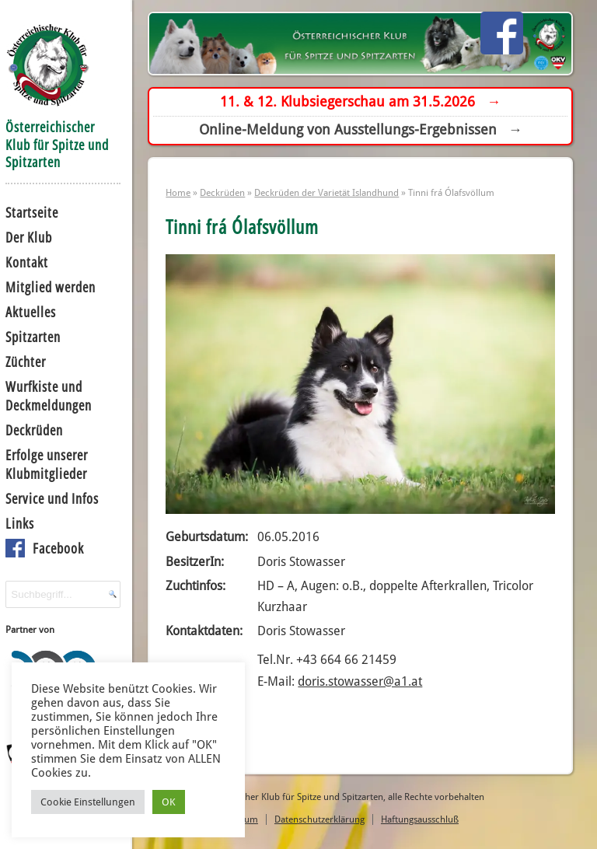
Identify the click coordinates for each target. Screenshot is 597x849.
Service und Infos (52, 498)
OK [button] (169, 802)
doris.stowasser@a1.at (360, 682)
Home (178, 192)
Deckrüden (34, 430)
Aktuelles (30, 311)
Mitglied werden (50, 287)
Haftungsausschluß (420, 819)
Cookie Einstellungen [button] (87, 802)
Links (19, 523)
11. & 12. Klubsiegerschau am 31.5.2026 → (360, 101)
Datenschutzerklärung (319, 819)
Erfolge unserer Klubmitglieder (46, 464)
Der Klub (28, 237)
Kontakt (26, 262)
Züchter (25, 361)
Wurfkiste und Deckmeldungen (48, 395)
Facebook (58, 548)
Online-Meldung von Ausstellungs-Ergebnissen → (360, 129)
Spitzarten (33, 336)
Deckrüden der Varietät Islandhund (326, 192)
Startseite (31, 212)
